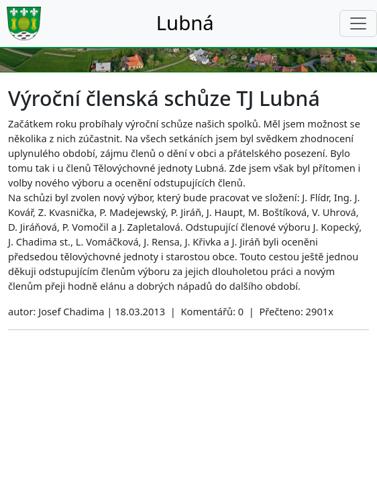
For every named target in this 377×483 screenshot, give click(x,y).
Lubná (185, 22)
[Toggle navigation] (358, 23)
